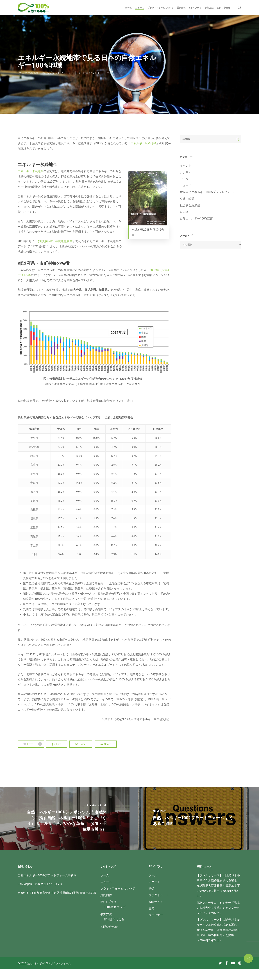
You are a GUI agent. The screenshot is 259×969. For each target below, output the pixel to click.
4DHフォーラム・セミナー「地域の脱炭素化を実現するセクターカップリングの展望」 (218, 908)
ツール (153, 875)
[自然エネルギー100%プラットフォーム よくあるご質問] (194, 818)
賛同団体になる (114, 919)
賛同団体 (106, 895)
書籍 (151, 908)
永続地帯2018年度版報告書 (54, 241)
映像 (151, 888)
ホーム (104, 875)
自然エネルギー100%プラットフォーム (47, 73)
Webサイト (156, 902)
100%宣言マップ (114, 907)
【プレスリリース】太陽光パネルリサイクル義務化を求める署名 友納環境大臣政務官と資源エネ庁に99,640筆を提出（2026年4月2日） (218, 886)
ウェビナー (156, 915)
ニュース (112, 73)
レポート (154, 882)
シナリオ (185, 172)
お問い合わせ (109, 927)
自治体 (184, 212)
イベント (185, 165)
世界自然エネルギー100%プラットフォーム (208, 192)
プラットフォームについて (117, 888)
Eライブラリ (108, 902)
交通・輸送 (187, 198)
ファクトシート (159, 895)
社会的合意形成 (190, 205)
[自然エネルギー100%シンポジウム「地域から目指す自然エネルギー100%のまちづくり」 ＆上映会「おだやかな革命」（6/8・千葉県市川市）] (65, 818)
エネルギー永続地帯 (143, 143)
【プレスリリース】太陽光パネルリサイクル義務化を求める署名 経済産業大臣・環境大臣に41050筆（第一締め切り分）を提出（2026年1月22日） (218, 930)
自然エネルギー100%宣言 (196, 218)
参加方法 (106, 914)
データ (184, 179)
